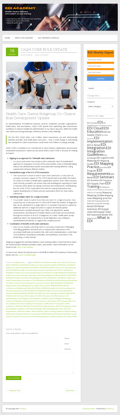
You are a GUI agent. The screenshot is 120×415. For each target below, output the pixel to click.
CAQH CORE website (25, 247)
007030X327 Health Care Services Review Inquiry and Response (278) (31, 273)
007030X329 (62, 275)
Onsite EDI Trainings (102, 203)
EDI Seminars (42, 301)
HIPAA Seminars (38, 311)
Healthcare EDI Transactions (54, 304)
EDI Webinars (105, 187)
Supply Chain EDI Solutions (99, 213)
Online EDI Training (94, 201)
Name (66, 338)
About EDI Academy (24, 38)
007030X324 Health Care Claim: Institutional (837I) (39, 265)
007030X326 (34, 267)
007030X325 (61, 265)
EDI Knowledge (55, 298)
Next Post (71, 390)
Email (66, 344)
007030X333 (40, 280)
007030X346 (22, 293)
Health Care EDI (92, 190)
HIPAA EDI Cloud (29, 306)
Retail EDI (92, 206)
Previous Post (13, 390)
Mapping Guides (95, 195)
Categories (91, 102)
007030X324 (15, 265)
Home (7, 38)
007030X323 (37, 262)
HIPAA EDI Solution (24, 311)
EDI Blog (23, 409)
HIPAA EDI (18, 306)
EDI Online (103, 167)
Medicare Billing (70, 311)
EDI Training (61, 301)
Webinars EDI (92, 218)
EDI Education (29, 296)
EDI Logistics (103, 157)
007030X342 (36, 288)
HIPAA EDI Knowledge (34, 309)
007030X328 (62, 273)
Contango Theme (88, 409)
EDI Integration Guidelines (39, 298)
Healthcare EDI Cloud (17, 304)
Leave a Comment (41, 55)
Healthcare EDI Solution (34, 304)
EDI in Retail (93, 144)
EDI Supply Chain (96, 183)
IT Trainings (98, 192)
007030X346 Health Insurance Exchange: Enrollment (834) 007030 (51, 293)
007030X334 (50, 280)
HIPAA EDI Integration (63, 306)
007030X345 (31, 291)
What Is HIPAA (72, 316)
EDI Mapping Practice (100, 165)
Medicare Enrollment (49, 316)
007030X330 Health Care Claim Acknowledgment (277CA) (26, 278)
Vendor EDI (106, 214)
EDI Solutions (105, 180)
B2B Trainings (92, 123)
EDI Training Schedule (48, 38)
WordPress (110, 409)
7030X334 (9, 296)
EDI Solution (52, 301)
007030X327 (68, 270)
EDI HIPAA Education (42, 296)
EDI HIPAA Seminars (58, 296)
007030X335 (59, 283)
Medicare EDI (11, 314)
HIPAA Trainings (50, 311)
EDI (15, 296)
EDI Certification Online (104, 125)
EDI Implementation (100, 140)
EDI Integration (23, 298)
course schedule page (27, 255)
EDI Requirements (29, 301)
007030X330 (72, 275)
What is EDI (62, 316)
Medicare (60, 311)
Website (67, 349)
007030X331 (52, 278)
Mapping (107, 192)
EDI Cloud (20, 296)
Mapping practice (102, 198)
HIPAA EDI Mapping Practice (53, 309)
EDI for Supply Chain (99, 133)
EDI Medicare (17, 301)
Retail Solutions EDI (95, 208)
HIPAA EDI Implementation (45, 306)
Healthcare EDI (19, 262)
